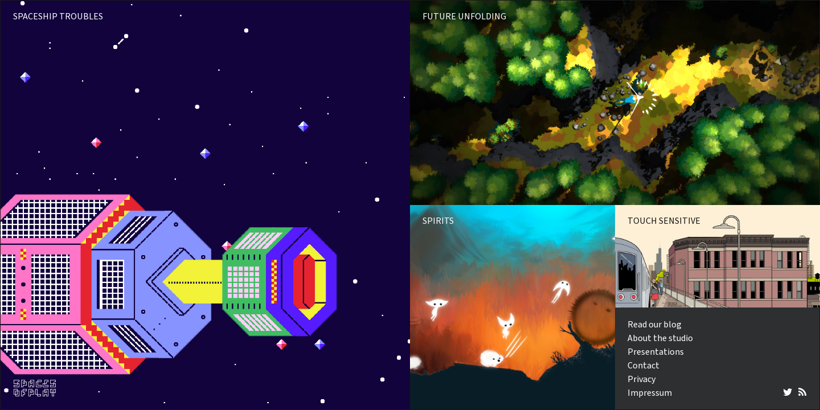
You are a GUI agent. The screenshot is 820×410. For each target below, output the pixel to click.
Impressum (650, 393)
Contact (643, 365)
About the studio (660, 338)
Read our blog (655, 324)
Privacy (641, 379)
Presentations (656, 352)
